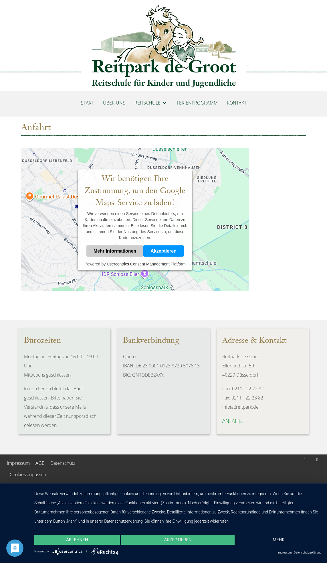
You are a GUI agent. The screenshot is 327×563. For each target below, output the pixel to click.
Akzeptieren (163, 251)
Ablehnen (77, 539)
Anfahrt (233, 420)
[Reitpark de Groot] (163, 45)
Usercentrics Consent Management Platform (146, 264)
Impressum (285, 552)
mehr (279, 539)
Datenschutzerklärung (307, 552)
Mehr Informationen (115, 251)
